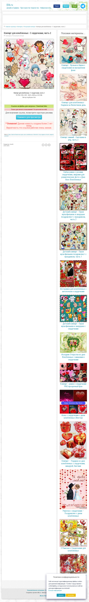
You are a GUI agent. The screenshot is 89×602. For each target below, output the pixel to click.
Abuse (41, 596)
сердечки (43, 134)
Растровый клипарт (18, 36)
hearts (47, 134)
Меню (66, 6)
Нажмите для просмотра (29, 117)
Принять (61, 595)
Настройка (71, 595)
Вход (74, 6)
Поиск (57, 6)
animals (6, 136)
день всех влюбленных (27, 134)
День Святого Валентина (14, 134)
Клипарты (8, 36)
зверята (52, 134)
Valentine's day (37, 134)
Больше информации (55, 590)
